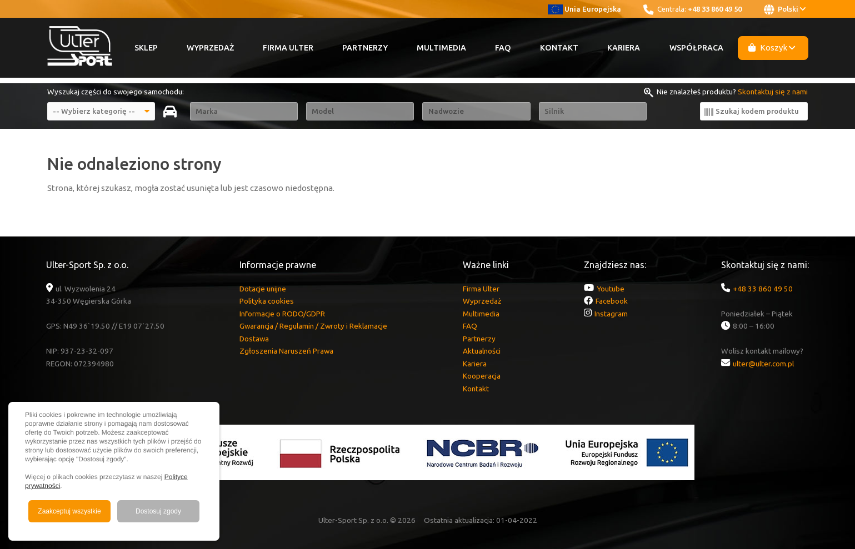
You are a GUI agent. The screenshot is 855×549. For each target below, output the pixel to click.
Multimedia (441, 47)
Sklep (146, 47)
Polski (785, 9)
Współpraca (696, 47)
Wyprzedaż (210, 47)
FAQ (503, 47)
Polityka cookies (266, 300)
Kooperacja (482, 375)
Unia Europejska (585, 9)
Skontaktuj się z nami (773, 91)
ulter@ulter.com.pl (763, 363)
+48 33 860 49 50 (715, 9)
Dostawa (254, 338)
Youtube (610, 288)
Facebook (612, 300)
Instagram (611, 313)
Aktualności (482, 350)
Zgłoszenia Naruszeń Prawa (286, 350)
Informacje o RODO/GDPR (282, 313)
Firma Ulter (288, 47)
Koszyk (771, 47)
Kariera (623, 47)
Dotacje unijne (262, 288)
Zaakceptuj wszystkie (69, 511)
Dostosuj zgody (158, 511)
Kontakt (559, 47)
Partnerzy (365, 47)
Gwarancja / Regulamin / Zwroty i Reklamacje (313, 325)
